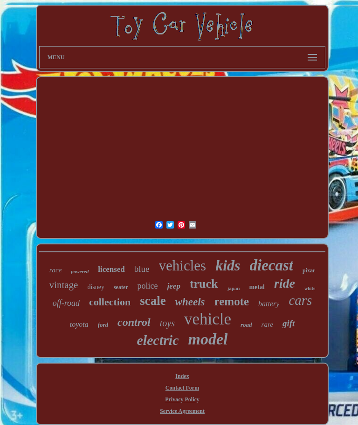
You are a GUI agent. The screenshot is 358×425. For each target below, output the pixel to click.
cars (300, 300)
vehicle (207, 319)
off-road (66, 303)
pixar (309, 270)
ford (103, 324)
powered (80, 271)
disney (95, 286)
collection (110, 302)
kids (227, 265)
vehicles (183, 265)
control (134, 322)
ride (284, 283)
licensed (111, 269)
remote (231, 301)
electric (158, 340)
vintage (63, 284)
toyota (79, 324)
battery (268, 304)
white (309, 288)
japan (233, 288)
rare (267, 324)
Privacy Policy (182, 399)
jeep (173, 286)
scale (152, 301)
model (207, 339)
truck (204, 283)
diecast (271, 265)
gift (288, 323)
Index (182, 376)
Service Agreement (182, 411)
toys (167, 323)
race (55, 270)
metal (257, 286)
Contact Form (182, 388)
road (246, 324)
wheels (190, 302)
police (148, 285)
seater (121, 287)
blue (142, 269)
